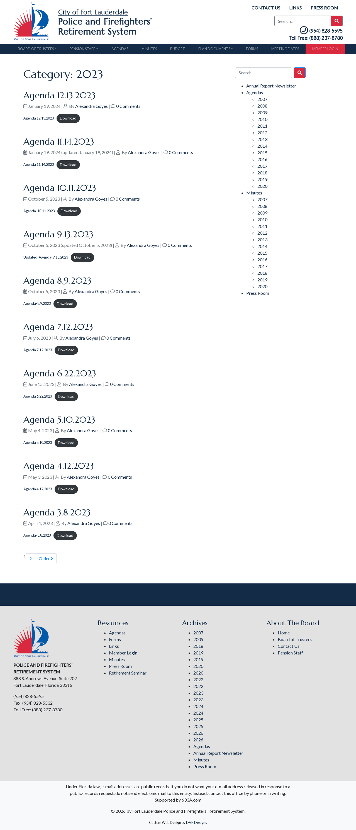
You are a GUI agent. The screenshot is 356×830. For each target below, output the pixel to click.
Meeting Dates (285, 50)
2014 (262, 147)
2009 (262, 113)
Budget (177, 50)
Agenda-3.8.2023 (37, 537)
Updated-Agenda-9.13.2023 (45, 259)
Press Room (324, 7)
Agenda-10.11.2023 (39, 212)
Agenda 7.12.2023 (58, 328)
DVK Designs (196, 822)
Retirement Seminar (128, 672)
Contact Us (265, 7)
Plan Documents (214, 50)
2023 (198, 692)
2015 (262, 154)
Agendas (119, 50)
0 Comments (128, 107)
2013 (262, 140)
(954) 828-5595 (318, 31)
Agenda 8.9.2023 (57, 282)
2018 (262, 174)
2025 (198, 719)
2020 (262, 187)
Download (68, 120)
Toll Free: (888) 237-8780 (312, 39)
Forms (252, 50)
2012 (262, 134)
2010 (262, 120)
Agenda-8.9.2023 (37, 305)
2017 (262, 167)
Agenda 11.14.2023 (58, 143)
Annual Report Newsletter (271, 87)
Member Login (325, 50)
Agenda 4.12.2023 (58, 467)
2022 (198, 679)
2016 (262, 160)
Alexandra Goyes (91, 107)
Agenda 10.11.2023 (59, 189)
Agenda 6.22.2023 (59, 375)
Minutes (149, 50)
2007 (262, 100)
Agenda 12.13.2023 (59, 96)
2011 (262, 127)
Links (295, 7)
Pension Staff (82, 50)
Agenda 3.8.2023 (57, 514)
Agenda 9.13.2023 (58, 236)
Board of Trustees (36, 50)
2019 (262, 180)
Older (46, 560)
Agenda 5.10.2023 (59, 421)
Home (284, 632)
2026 (198, 733)
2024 (198, 706)
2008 (262, 107)
